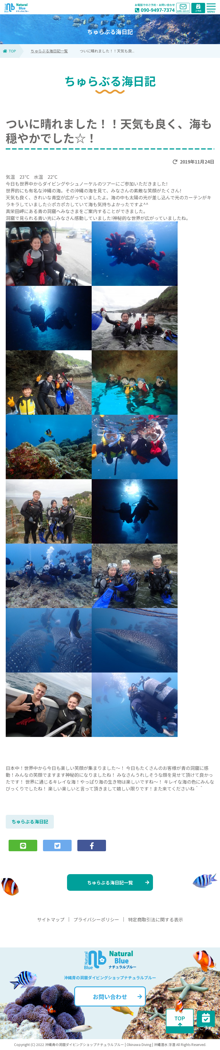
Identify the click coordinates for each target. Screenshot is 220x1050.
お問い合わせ (117, 996)
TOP (9, 51)
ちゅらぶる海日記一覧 (49, 51)
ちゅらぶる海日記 (29, 821)
